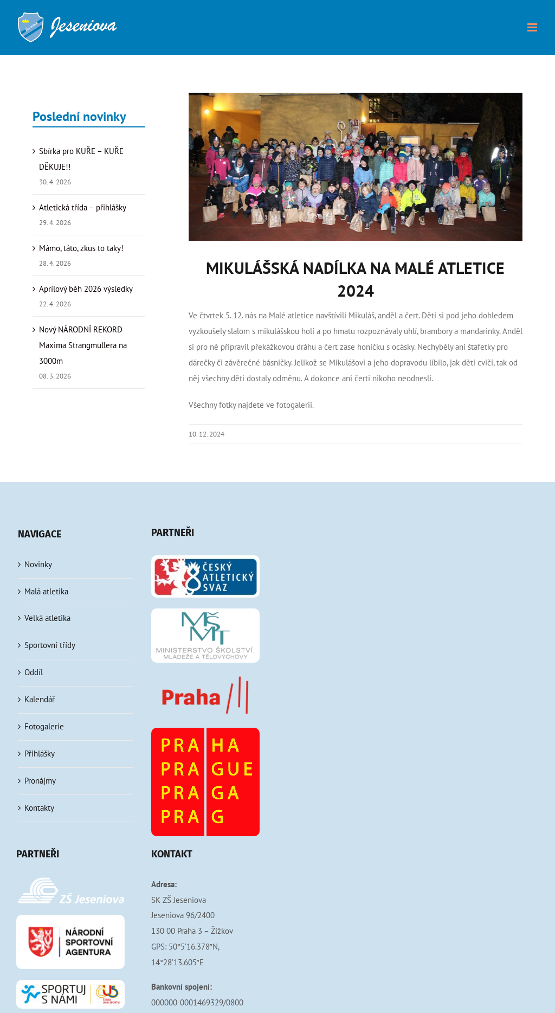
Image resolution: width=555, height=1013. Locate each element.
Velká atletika (47, 618)
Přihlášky (39, 753)
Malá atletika (46, 591)
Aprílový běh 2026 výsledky (86, 289)
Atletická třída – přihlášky (82, 207)
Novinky (38, 564)
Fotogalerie (44, 726)
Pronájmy (40, 780)
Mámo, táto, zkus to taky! (81, 248)
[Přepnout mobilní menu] (533, 27)
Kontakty (39, 808)
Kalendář (39, 699)
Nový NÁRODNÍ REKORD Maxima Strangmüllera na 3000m (83, 345)
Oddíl (33, 672)
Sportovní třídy (49, 645)
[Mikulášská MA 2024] (355, 167)
